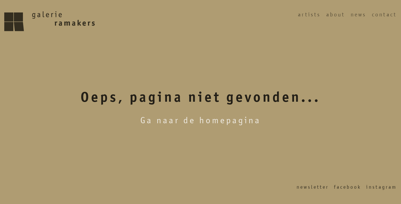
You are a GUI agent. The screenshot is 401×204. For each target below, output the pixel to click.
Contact (384, 14)
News (358, 14)
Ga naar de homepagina (200, 120)
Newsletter (313, 187)
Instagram (381, 187)
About (335, 14)
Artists (309, 14)
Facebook (347, 187)
